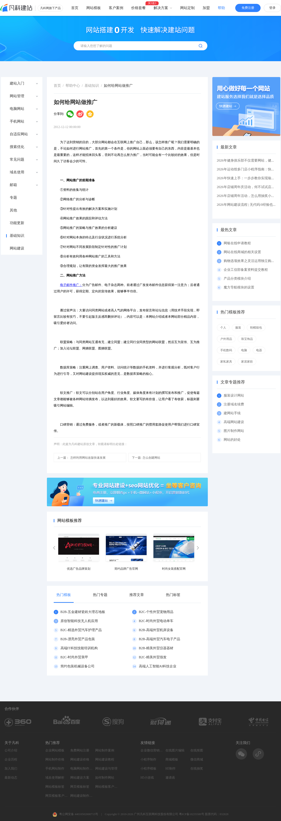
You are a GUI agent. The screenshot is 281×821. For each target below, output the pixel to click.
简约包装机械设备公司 (77, 666)
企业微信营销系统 (151, 750)
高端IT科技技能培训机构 (79, 648)
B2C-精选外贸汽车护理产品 (81, 630)
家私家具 (226, 361)
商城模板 (171, 759)
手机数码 (226, 350)
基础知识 (17, 235)
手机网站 (17, 121)
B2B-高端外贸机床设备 (156, 630)
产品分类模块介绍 (237, 278)
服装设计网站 (234, 395)
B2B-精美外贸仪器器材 (156, 648)
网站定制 (187, 8)
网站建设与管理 (106, 768)
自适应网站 (19, 134)
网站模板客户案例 (106, 786)
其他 (13, 210)
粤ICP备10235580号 (191, 814)
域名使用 (17, 172)
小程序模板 (148, 768)
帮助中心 (72, 85)
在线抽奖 (196, 768)
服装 (238, 327)
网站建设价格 (79, 759)
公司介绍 (11, 750)
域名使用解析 (54, 777)
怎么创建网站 (146, 457)
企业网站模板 (54, 750)
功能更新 (17, 223)
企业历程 (11, 759)
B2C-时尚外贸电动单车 (156, 621)
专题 (13, 197)
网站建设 (17, 248)
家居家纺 (247, 361)
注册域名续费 (234, 404)
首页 (74, 8)
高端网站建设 (234, 422)
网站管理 (17, 96)
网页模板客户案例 (56, 795)
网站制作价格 (54, 759)
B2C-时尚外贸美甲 (74, 657)
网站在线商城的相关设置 (242, 252)
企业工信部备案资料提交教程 (246, 269)
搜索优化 (17, 147)
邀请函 (170, 777)
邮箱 (13, 185)
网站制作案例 (104, 750)
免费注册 (248, 8)
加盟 (206, 8)
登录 (272, 8)
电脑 (244, 350)
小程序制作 (148, 759)
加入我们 (11, 768)
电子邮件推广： (71, 285)
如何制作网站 (104, 777)
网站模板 (93, 8)
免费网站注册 (79, 750)
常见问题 (17, 159)
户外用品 (226, 339)
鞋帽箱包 (256, 327)
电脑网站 (17, 109)
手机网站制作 (54, 768)
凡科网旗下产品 (50, 8)
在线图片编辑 (174, 750)
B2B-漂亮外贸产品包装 (78, 639)
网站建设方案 (79, 777)
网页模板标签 (79, 786)
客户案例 (116, 8)
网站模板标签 (54, 786)
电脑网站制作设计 (81, 768)
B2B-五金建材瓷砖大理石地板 (83, 612)
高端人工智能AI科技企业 (158, 666)
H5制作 (170, 768)
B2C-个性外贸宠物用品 (156, 612)
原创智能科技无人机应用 (79, 621)
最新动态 (11, 777)
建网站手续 (232, 413)
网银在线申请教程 (237, 243)
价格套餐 (138, 8)
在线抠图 (196, 750)
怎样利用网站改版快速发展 (81, 457)
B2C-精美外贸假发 (153, 657)
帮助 (221, 8)
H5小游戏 (147, 777)
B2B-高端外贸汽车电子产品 (159, 639)
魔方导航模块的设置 (239, 287)
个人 (223, 327)
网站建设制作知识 (81, 795)
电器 (259, 350)
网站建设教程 (104, 759)
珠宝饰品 (247, 339)
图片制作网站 (234, 431)
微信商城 (196, 759)
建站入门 (17, 83)
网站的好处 (232, 439)
